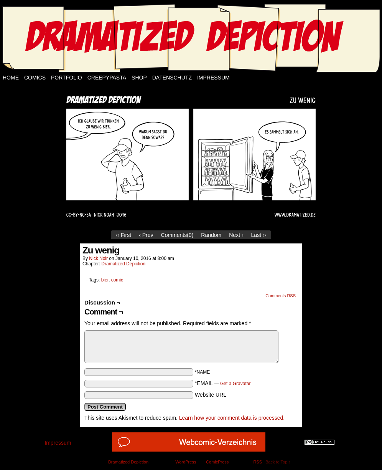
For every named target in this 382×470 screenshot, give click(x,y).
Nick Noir (98, 258)
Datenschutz (172, 77)
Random (211, 235)
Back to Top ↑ (278, 462)
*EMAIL (223, 383)
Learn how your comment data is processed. (232, 418)
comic (117, 280)
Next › (236, 235)
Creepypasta (106, 77)
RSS (257, 462)
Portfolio (66, 77)
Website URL (210, 395)
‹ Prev (146, 235)
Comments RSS (280, 295)
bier (105, 280)
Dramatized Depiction (123, 263)
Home (11, 77)
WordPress (185, 462)
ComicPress (217, 462)
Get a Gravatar (235, 383)
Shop (139, 77)
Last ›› (259, 235)
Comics (35, 77)
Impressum (213, 77)
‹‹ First (123, 235)
